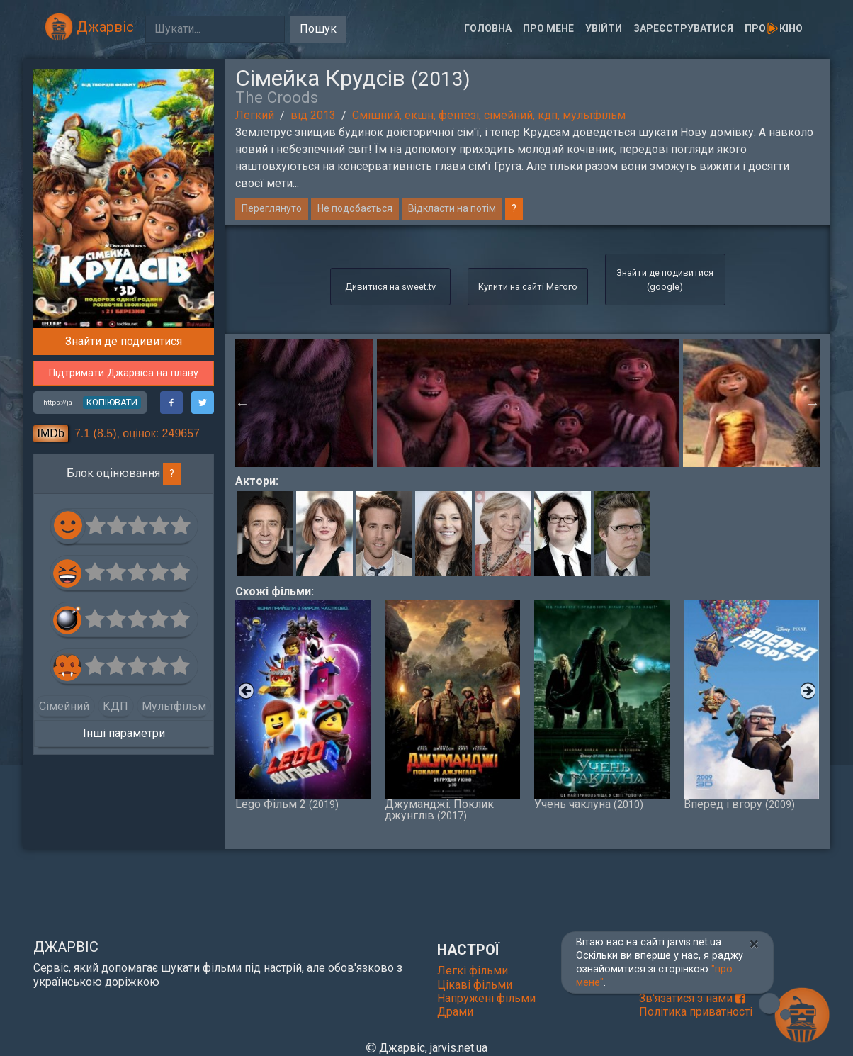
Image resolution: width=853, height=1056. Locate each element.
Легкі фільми (472, 970)
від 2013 (313, 115)
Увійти (603, 28)
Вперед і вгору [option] (751, 705)
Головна (488, 28)
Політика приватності (695, 1011)
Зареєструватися (683, 28)
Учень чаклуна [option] (602, 705)
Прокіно (774, 28)
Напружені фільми (486, 998)
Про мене (548, 28)
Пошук (318, 28)
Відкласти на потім (452, 208)
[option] (528, 403)
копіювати (111, 402)
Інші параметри (124, 733)
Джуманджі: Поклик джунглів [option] (452, 710)
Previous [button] (242, 403)
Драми (455, 1011)
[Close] (754, 944)
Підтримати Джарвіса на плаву (123, 373)
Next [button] (813, 403)
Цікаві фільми (474, 985)
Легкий (254, 115)
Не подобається (354, 208)
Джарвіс (89, 27)
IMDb (51, 433)
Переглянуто (272, 208)
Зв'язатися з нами (692, 998)
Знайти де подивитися (123, 341)
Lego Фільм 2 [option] (303, 705)
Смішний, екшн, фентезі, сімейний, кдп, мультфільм (489, 115)
